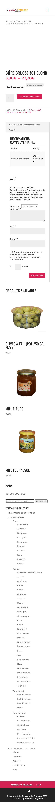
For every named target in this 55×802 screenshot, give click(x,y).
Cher (19, 620)
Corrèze (21, 590)
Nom (13, 226)
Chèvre (20, 716)
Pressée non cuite (26, 738)
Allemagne (22, 524)
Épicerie (17, 761)
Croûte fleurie (24, 721)
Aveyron (21, 598)
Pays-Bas (21, 559)
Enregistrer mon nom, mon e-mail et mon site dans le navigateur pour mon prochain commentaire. (26, 256)
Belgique (21, 533)
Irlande (20, 550)
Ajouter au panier (29, 96)
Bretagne (21, 611)
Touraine (21, 686)
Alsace (20, 577)
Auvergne (22, 594)
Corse (20, 624)
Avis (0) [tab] (12, 130)
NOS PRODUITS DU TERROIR (23, 111)
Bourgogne (22, 607)
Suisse (20, 563)
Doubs (20, 638)
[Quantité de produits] (10, 98)
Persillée (21, 729)
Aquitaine (22, 581)
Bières (18, 24)
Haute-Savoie (23, 642)
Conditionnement (15, 87)
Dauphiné (22, 629)
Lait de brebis (24, 694)
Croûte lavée (23, 725)
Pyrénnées (22, 677)
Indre (19, 651)
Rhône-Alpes (23, 681)
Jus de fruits (19, 765)
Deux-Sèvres (23, 633)
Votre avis (15, 209)
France (20, 546)
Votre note (15, 206)
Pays (15, 521)
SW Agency (37, 798)
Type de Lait (19, 691)
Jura (19, 655)
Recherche (41, 501)
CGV (38, 784)
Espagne (21, 537)
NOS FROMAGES (16, 517)
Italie (19, 555)
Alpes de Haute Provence (29, 572)
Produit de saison (25, 742)
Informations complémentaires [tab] (24, 125)
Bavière (21, 603)
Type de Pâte (19, 713)
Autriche (21, 529)
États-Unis (22, 542)
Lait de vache (23, 703)
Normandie (22, 668)
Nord (19, 664)
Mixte (20, 707)
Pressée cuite (23, 734)
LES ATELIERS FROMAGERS (21, 513)
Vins (15, 769)
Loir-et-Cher (23, 659)
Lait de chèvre (24, 699)
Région (16, 569)
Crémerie (17, 756)
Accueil (9, 21)
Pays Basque (23, 672)
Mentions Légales (22, 784)
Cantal (20, 585)
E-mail (14, 239)
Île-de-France (23, 646)
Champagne (23, 616)
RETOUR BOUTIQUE (15, 494)
